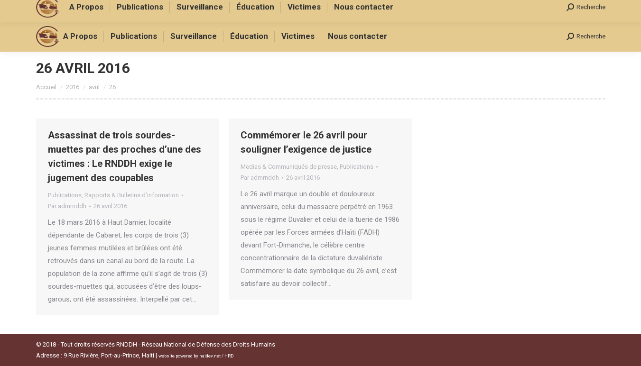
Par (67, 206)
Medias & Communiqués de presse (289, 166)
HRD (229, 355)
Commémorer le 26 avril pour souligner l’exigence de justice (306, 142)
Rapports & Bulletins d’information (131, 195)
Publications (65, 195)
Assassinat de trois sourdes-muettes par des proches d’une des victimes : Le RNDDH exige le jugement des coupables (124, 156)
